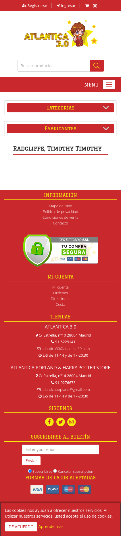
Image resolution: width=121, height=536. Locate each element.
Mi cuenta (60, 287)
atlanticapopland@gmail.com (66, 389)
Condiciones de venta (60, 217)
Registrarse (34, 5)
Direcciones (60, 298)
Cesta (60, 304)
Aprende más (51, 526)
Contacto (60, 223)
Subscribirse (42, 471)
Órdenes (60, 292)
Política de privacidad (60, 211)
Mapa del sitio (60, 205)
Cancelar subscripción (75, 471)
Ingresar (66, 5)
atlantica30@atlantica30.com (66, 348)
